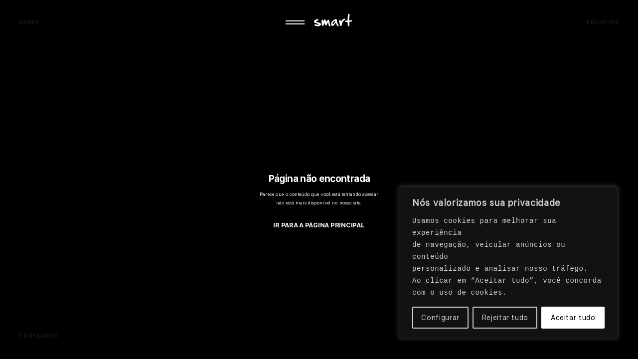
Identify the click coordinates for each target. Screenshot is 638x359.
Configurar (440, 318)
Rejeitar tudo (505, 318)
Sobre (28, 22)
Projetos (603, 22)
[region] (508, 262)
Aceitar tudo (573, 318)
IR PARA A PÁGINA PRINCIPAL (318, 225)
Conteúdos (38, 336)
